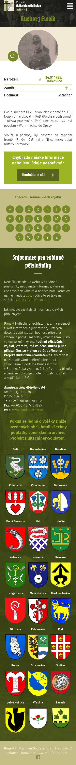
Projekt (28, 6)
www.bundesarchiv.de (27, 410)
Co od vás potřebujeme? (33, 300)
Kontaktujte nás (33, 175)
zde (28, 295)
